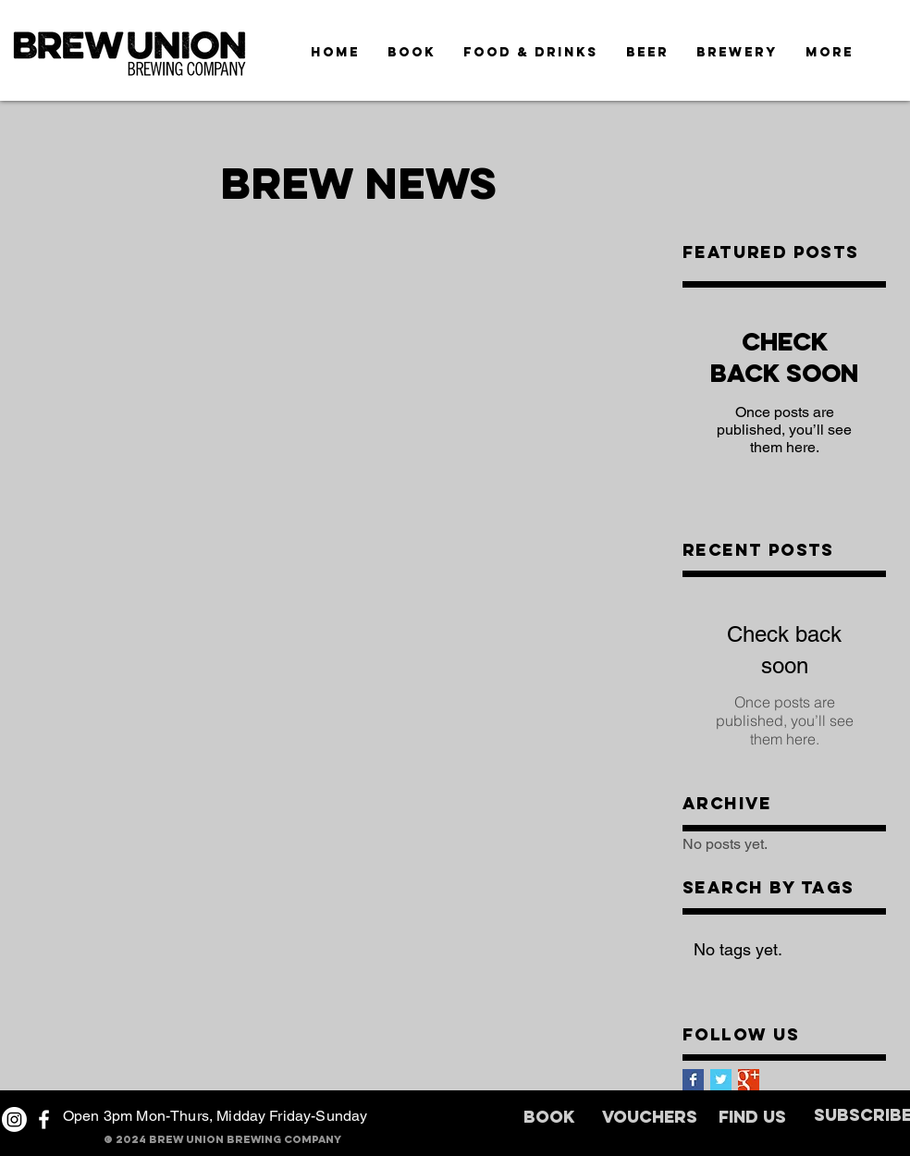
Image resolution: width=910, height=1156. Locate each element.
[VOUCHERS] (649, 1119)
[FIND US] (752, 1119)
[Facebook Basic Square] (693, 1079)
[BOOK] (548, 1119)
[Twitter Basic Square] (721, 1079)
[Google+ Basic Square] (748, 1079)
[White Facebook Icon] (43, 1119)
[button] (829, 52)
